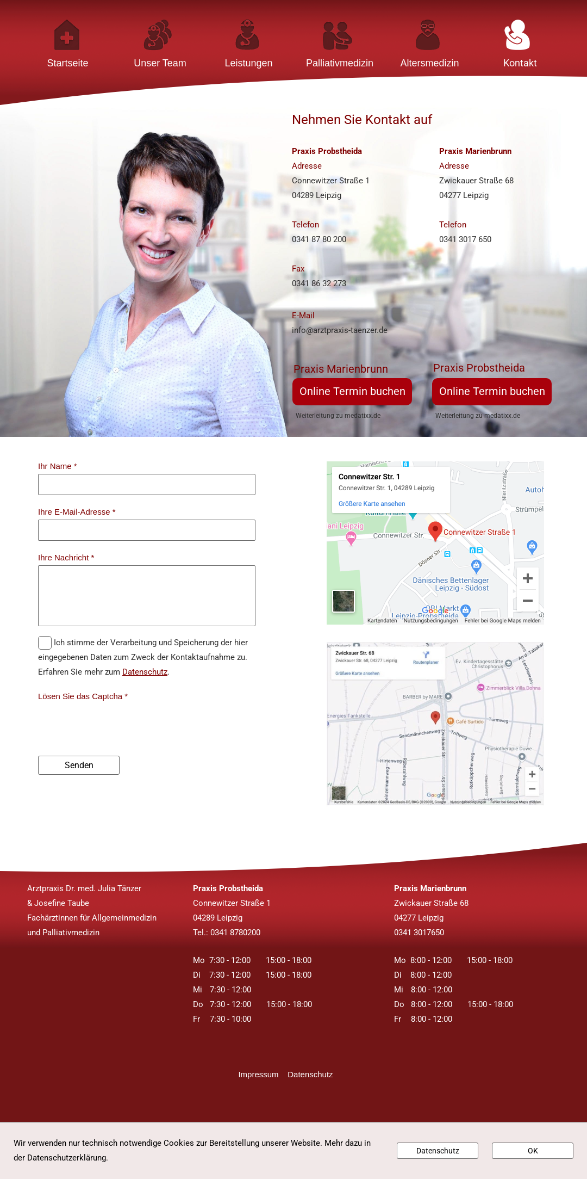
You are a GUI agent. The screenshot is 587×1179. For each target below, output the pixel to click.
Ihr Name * (57, 466)
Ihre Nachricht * (66, 557)
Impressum (263, 1074)
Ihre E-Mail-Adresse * (77, 511)
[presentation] (120, 725)
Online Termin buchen (352, 391)
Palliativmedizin (339, 63)
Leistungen (248, 63)
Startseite (67, 63)
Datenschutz (144, 672)
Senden (79, 765)
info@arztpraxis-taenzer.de (340, 330)
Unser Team (160, 63)
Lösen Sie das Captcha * (83, 696)
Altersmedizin (429, 63)
